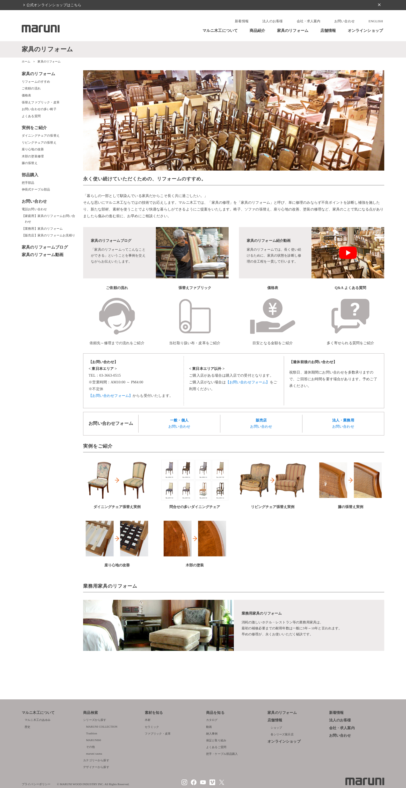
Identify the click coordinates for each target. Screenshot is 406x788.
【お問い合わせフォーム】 (111, 395)
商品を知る (215, 713)
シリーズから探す (94, 719)
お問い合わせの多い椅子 (39, 109)
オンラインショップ (365, 30)
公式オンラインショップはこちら (53, 5)
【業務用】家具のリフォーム (42, 228)
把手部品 (28, 183)
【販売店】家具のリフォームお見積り (48, 235)
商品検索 (90, 713)
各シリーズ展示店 (282, 734)
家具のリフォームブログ (45, 247)
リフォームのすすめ (36, 81)
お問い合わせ (344, 21)
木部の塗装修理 (33, 156)
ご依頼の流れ (31, 88)
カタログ (212, 719)
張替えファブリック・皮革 (41, 102)
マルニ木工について (220, 30)
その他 (90, 746)
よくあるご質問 (216, 747)
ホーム (26, 61)
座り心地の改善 (33, 149)
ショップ (276, 727)
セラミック (152, 726)
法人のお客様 (272, 21)
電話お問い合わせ (34, 209)
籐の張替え (30, 163)
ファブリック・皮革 (158, 733)
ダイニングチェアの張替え (41, 135)
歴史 (27, 726)
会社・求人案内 (309, 21)
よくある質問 (31, 116)
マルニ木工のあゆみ (37, 719)
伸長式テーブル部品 (36, 189)
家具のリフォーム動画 (43, 254)
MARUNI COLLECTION (102, 726)
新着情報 (242, 21)
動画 (209, 726)
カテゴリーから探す (96, 760)
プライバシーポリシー (36, 784)
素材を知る (154, 713)
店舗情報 (328, 30)
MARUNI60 (93, 740)
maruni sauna (94, 753)
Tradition (91, 733)
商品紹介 (257, 30)
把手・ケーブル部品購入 (222, 753)
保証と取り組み (216, 740)
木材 (147, 719)
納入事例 (212, 733)
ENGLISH (375, 21)
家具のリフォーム (292, 30)
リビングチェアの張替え (39, 142)
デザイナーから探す (96, 767)
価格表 (26, 95)
